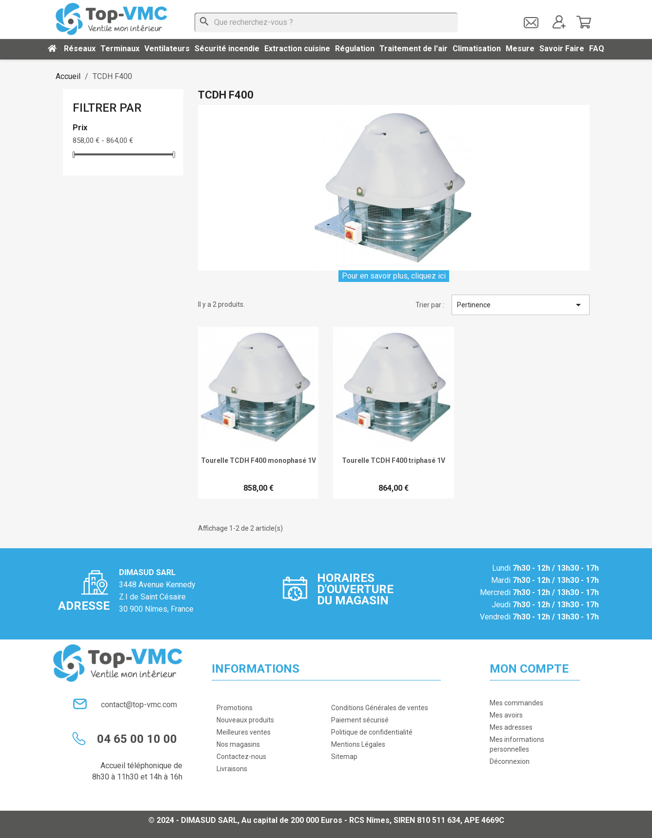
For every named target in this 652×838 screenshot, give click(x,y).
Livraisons (232, 769)
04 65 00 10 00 (137, 739)
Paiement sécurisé (360, 720)
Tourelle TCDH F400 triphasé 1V (393, 460)
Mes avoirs (506, 715)
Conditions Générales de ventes (379, 708)
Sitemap (344, 756)
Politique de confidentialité (372, 732)
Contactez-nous (241, 756)
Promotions (235, 708)
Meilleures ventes (244, 732)
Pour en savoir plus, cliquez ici (394, 275)
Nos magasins (238, 744)
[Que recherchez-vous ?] (326, 22)
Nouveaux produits (245, 720)
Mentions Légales (358, 744)
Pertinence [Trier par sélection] (520, 305)
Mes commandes (516, 703)
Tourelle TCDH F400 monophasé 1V (258, 460)
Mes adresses (511, 727)
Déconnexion (510, 761)
